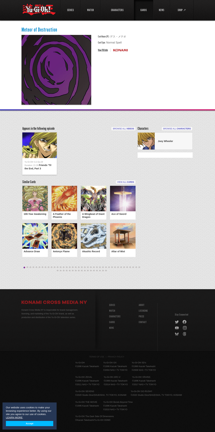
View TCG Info (103, 50)
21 (85, 268)
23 (91, 268)
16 (70, 268)
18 (76, 268)
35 (127, 268)
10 (52, 268)
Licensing (143, 310)
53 (97, 271)
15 (67, 268)
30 (112, 268)
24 (94, 268)
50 (88, 271)
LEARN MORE (14, 417)
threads (185, 334)
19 (79, 268)
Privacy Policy (116, 357)
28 (106, 268)
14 (64, 268)
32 (118, 268)
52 (94, 271)
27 (103, 268)
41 (61, 271)
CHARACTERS (114, 316)
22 (88, 268)
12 (58, 268)
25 (97, 268)
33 (121, 268)
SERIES (112, 305)
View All (125, 182)
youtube (177, 328)
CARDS (112, 322)
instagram (185, 328)
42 (64, 271)
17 (73, 268)
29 (109, 268)
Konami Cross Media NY (54, 302)
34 (124, 268)
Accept (29, 423)
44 (70, 271)
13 (61, 268)
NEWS (111, 327)
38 (136, 268)
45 (73, 271)
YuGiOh (39, 9)
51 (91, 271)
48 (82, 271)
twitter (177, 322)
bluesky (177, 334)
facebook (185, 322)
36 (130, 268)
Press (141, 316)
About (141, 305)
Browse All (123, 129)
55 (103, 271)
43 (67, 271)
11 (55, 268)
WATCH (112, 310)
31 (115, 268)
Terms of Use (96, 357)
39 (139, 268)
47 (79, 271)
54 (100, 271)
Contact (143, 322)
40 (58, 271)
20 (82, 268)
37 (133, 268)
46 (76, 271)
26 (100, 268)
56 (106, 271)
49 (85, 271)
